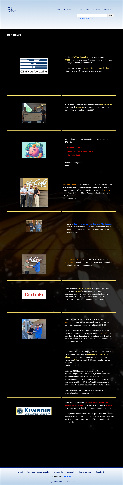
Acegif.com (67, 477)
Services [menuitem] (79, 10)
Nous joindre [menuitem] (100, 472)
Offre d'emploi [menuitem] (57, 472)
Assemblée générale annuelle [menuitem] (38, 472)
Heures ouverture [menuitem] (85, 472)
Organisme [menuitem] (68, 10)
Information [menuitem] (108, 10)
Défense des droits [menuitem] (93, 10)
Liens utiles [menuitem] (71, 472)
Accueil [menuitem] (57, 10)
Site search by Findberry (85, 18)
